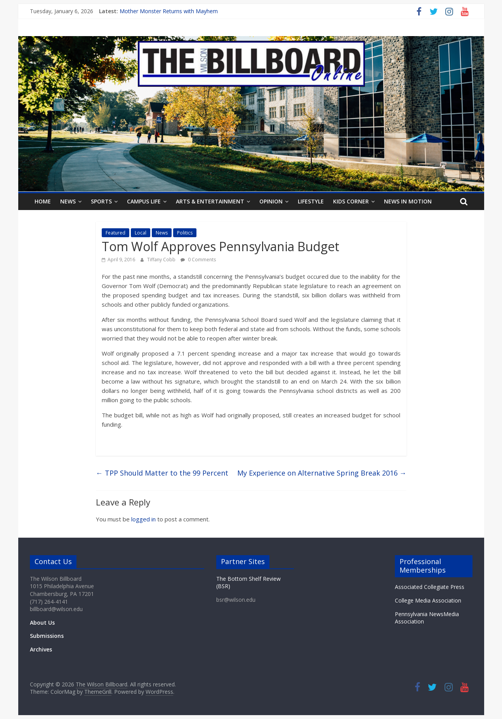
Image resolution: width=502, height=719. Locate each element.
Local (140, 232)
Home (43, 201)
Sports (101, 201)
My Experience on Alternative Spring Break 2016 (321, 473)
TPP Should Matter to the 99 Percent (162, 473)
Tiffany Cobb (162, 259)
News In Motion (408, 201)
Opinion (271, 201)
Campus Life (144, 201)
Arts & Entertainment (210, 201)
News (68, 201)
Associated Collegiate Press (429, 586)
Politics (185, 232)
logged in (143, 519)
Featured (115, 232)
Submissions (47, 635)
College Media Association (428, 600)
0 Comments (198, 259)
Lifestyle (311, 201)
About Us (42, 622)
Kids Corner (351, 201)
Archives (41, 649)
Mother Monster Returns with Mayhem (169, 11)
